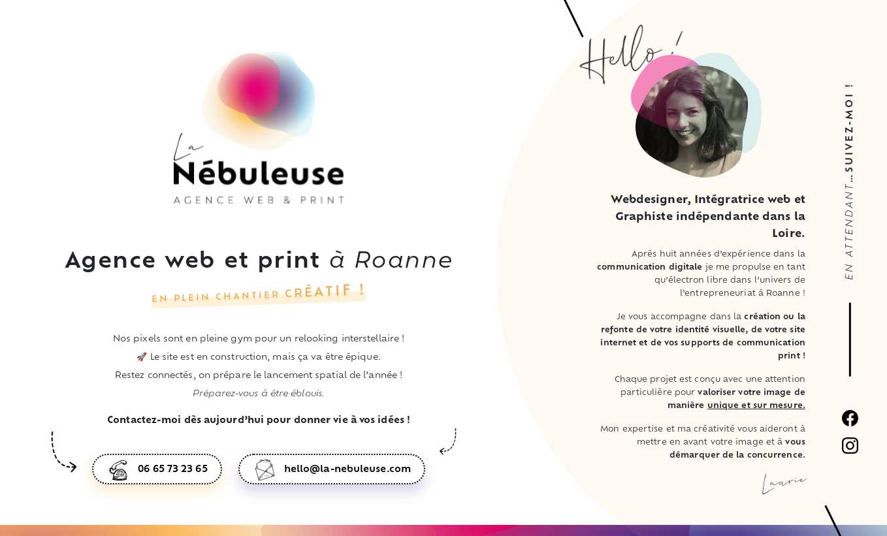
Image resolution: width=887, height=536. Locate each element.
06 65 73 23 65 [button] (172, 470)
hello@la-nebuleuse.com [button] (347, 470)
